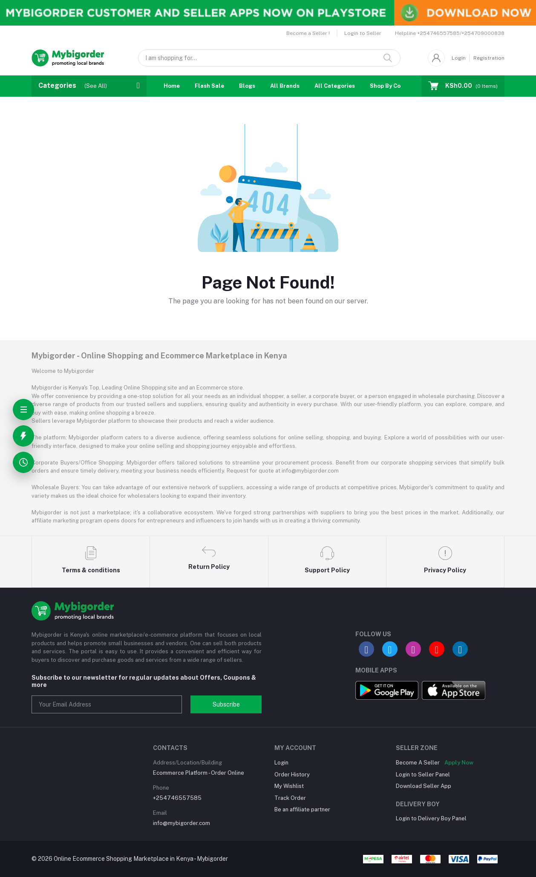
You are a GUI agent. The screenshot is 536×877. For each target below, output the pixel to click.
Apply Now (458, 762)
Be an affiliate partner (302, 809)
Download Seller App (423, 786)
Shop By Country (392, 86)
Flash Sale (209, 86)
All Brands (285, 86)
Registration (488, 58)
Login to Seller (362, 33)
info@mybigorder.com (181, 823)
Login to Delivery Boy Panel (431, 818)
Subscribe (226, 704)
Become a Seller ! (308, 33)
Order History (292, 774)
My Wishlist (289, 786)
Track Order (290, 798)
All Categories (334, 86)
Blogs (247, 86)
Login (459, 58)
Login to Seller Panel (423, 774)
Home (172, 86)
